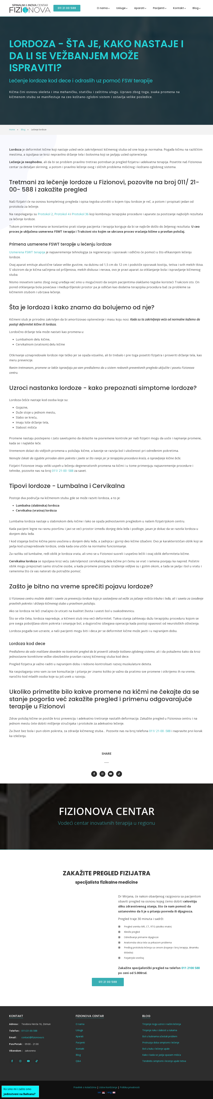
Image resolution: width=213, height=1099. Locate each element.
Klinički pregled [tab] (132, 931)
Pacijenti (80, 1042)
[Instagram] (102, 774)
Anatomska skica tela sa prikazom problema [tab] (148, 942)
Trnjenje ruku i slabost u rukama (159, 1030)
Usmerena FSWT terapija (27, 252)
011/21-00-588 (29, 1030)
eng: (111, 1092)
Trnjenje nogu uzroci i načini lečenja (161, 1024)
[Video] (52, 926)
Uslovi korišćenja (108, 1087)
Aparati (79, 1036)
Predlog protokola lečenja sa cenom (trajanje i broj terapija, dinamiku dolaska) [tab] (161, 950)
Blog (78, 1054)
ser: (101, 1092)
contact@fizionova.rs (32, 1037)
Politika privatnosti (130, 1087)
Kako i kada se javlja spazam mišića (161, 1054)
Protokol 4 (61, 214)
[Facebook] (94, 774)
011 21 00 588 (67, 8)
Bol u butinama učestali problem (159, 1036)
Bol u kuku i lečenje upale (156, 1048)
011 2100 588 (190, 968)
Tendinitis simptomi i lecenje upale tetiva (164, 1061)
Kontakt (80, 1048)
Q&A (78, 1061)
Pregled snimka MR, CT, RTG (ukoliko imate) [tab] (148, 926)
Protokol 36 (80, 214)
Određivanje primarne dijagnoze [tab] (141, 937)
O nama (80, 1024)
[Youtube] (111, 774)
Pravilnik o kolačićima (84, 1087)
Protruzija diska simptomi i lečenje (160, 1042)
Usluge (79, 1030)
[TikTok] (119, 774)
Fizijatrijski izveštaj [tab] (134, 957)
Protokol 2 (45, 214)
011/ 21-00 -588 (62, 471)
